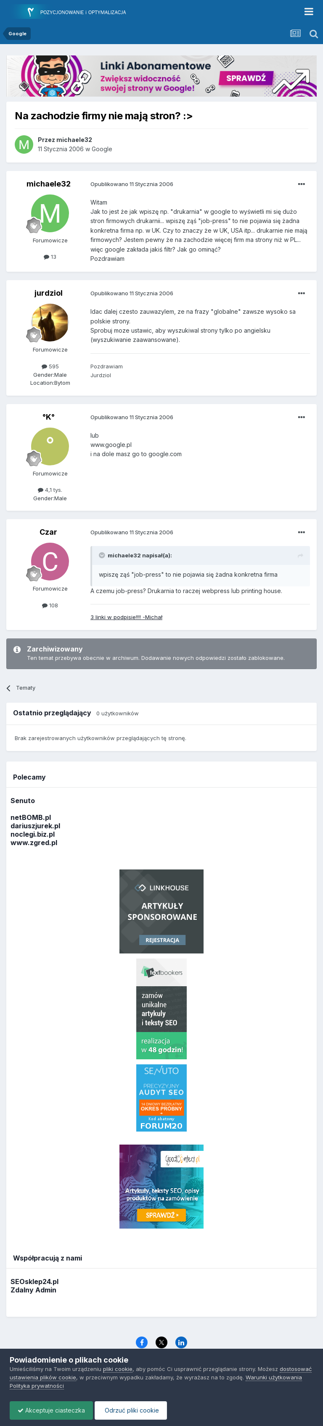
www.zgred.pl (34, 842)
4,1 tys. (50, 489)
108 (50, 605)
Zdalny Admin (33, 1290)
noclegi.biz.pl (33, 834)
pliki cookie (117, 1369)
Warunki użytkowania (274, 1377)
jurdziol (48, 293)
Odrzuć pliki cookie (133, 1410)
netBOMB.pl (31, 817)
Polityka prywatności (37, 1385)
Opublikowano (131, 184)
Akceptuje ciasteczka (52, 1410)
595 (50, 366)
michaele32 (48, 183)
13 (50, 256)
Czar (48, 532)
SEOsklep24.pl (34, 1281)
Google (102, 148)
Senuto (23, 800)
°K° (48, 416)
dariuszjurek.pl (35, 826)
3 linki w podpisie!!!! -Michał (126, 617)
